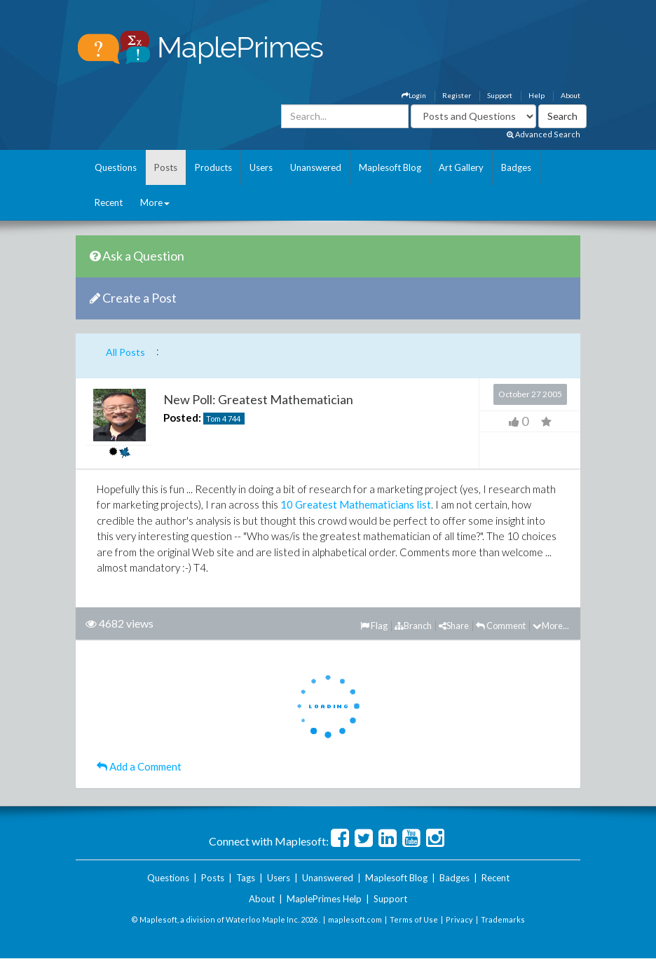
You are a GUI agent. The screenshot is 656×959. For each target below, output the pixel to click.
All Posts (125, 352)
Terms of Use (414, 919)
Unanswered (315, 167)
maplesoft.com (355, 919)
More (155, 202)
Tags (245, 877)
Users (261, 167)
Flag (374, 625)
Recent (109, 202)
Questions (116, 167)
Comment (501, 625)
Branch (413, 625)
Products (213, 167)
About (570, 95)
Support (499, 95)
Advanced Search (543, 134)
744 (234, 418)
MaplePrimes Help (324, 898)
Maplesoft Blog (390, 167)
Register (456, 95)
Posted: (182, 417)
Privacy (459, 919)
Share (454, 625)
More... (551, 625)
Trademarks (503, 919)
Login (414, 95)
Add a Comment (139, 766)
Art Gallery (461, 167)
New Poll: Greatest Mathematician (258, 399)
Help (536, 95)
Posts (165, 167)
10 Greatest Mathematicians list (355, 504)
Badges (516, 167)
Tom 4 (216, 418)
